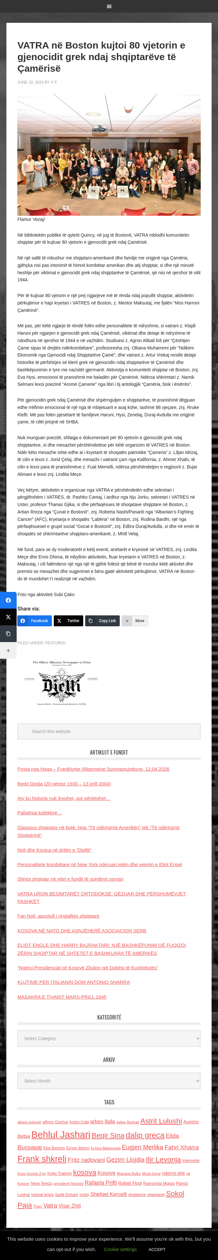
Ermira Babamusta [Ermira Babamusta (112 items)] (106, 1148)
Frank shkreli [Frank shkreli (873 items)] (41, 1159)
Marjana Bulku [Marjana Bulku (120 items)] (129, 1173)
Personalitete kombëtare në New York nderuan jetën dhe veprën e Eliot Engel (99, 864)
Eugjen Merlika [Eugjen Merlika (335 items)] (142, 1147)
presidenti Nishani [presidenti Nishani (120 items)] (68, 1183)
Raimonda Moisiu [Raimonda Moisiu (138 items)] (159, 1183)
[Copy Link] (102, 620)
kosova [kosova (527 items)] (84, 1172)
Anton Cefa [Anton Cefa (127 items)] (79, 1122)
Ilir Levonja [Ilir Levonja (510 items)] (163, 1159)
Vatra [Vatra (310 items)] (50, 1205)
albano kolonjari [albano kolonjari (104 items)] (29, 1122)
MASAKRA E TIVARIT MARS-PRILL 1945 (61, 997)
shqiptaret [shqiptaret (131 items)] (156, 1194)
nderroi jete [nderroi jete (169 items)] (173, 1173)
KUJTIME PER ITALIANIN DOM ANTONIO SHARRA (73, 982)
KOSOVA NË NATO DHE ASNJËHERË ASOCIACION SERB (81, 930)
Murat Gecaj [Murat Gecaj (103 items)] (151, 1173)
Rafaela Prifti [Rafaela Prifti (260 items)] (101, 1183)
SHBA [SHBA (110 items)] (84, 1195)
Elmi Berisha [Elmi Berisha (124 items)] (54, 1148)
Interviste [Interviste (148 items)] (191, 1160)
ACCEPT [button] (157, 1249)
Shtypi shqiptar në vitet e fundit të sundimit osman (70, 879)
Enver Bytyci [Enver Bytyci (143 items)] (78, 1148)
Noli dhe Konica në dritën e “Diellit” (54, 850)
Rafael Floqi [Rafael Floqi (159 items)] (130, 1183)
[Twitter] (69, 620)
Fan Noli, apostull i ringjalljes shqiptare (58, 916)
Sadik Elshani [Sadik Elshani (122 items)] (66, 1194)
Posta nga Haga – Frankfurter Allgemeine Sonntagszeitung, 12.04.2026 (93, 769)
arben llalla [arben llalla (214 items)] (102, 1121)
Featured (55, 643)
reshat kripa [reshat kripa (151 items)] (42, 1194)
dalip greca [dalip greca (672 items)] (145, 1135)
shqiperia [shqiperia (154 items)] (137, 1194)
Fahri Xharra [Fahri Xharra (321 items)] (182, 1147)
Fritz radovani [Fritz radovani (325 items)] (86, 1159)
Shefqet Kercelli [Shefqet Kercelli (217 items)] (108, 1194)
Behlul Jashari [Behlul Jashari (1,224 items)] (60, 1134)
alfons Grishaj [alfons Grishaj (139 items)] (55, 1121)
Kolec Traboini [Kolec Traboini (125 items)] (59, 1173)
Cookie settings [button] (120, 1249)
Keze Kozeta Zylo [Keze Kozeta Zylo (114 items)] (31, 1173)
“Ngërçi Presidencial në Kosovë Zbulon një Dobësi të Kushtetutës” (87, 967)
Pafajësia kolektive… (39, 812)
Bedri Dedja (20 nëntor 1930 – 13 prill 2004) (64, 783)
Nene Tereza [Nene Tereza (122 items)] (41, 1183)
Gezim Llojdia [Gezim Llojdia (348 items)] (125, 1159)
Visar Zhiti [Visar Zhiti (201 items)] (70, 1206)
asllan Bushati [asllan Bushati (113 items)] (128, 1122)
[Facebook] (34, 620)
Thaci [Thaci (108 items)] (37, 1206)
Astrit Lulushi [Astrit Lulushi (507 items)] (161, 1121)
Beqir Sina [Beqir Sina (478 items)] (108, 1135)
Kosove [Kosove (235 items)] (107, 1173)
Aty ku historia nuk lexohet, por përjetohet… (63, 798)
